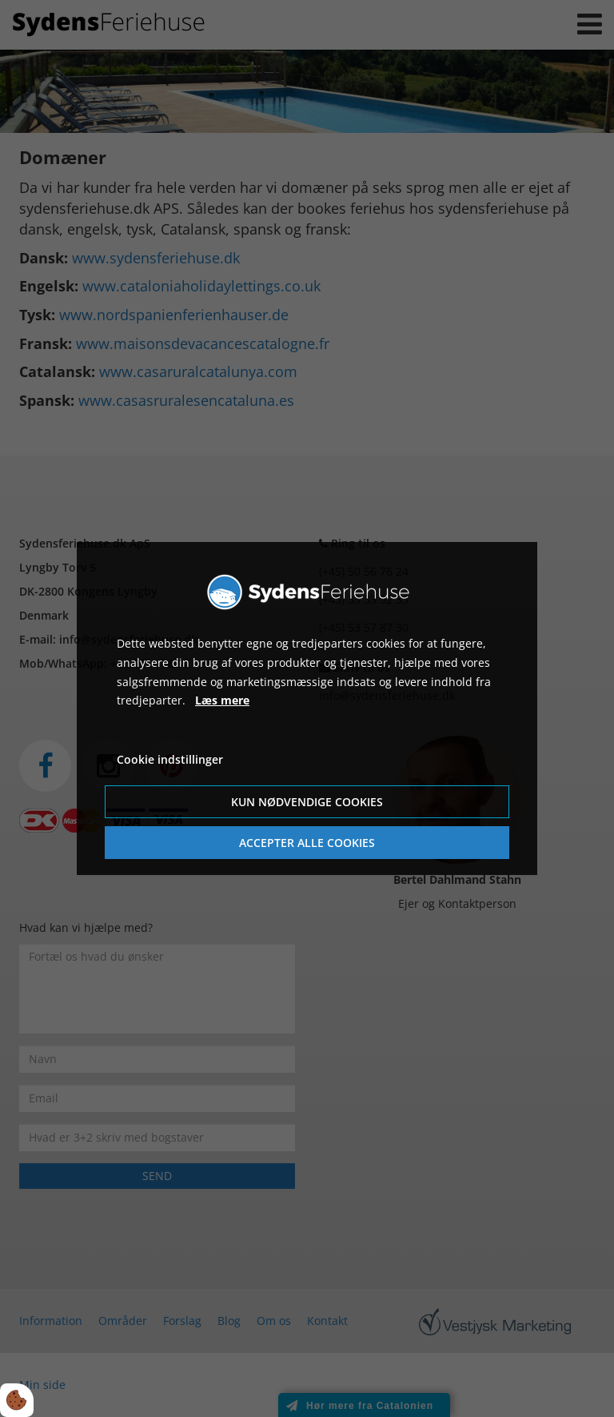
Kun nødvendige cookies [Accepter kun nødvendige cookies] (307, 801)
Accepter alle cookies (307, 842)
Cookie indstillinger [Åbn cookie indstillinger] (170, 759)
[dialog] (307, 708)
